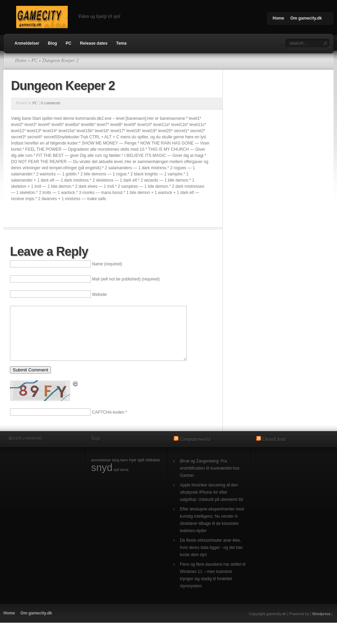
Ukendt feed (273, 449)
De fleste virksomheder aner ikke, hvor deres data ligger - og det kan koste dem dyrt (211, 557)
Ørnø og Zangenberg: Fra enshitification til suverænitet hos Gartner (209, 478)
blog (115, 470)
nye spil (136, 470)
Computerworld (195, 449)
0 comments (51, 103)
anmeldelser (101, 470)
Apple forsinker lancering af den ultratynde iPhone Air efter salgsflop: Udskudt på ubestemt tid (211, 502)
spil (116, 480)
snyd (101, 477)
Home (278, 18)
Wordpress (321, 624)
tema (124, 480)
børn (124, 470)
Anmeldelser (26, 43)
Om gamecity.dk (306, 18)
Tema (121, 43)
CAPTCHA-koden (108, 422)
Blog (52, 43)
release (152, 470)
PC (69, 43)
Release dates (93, 43)
